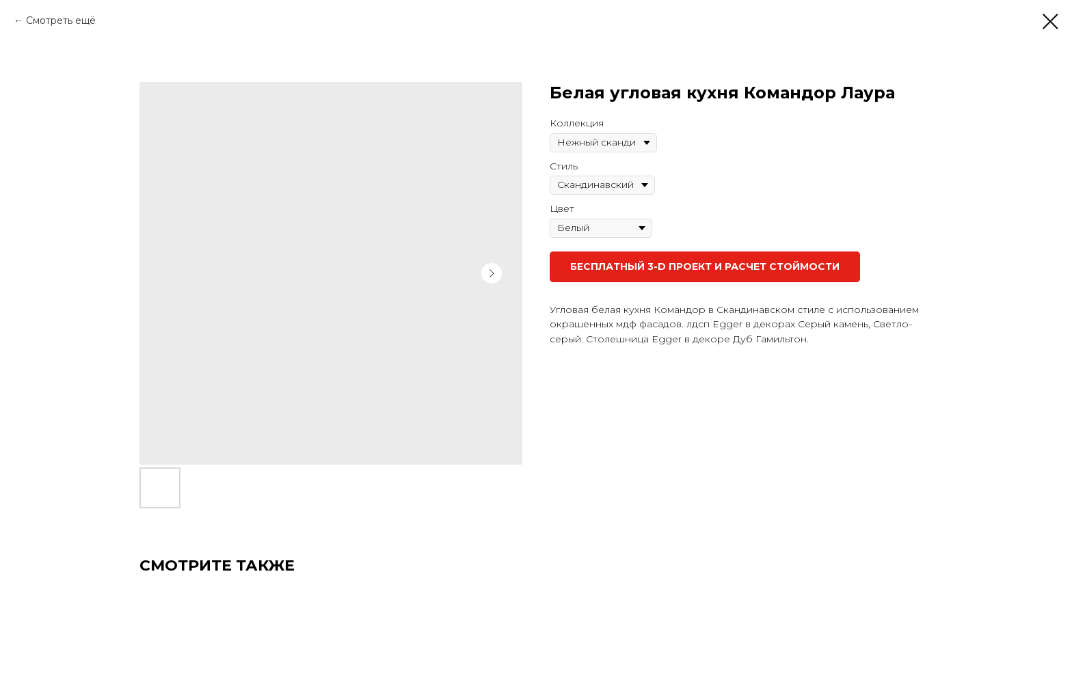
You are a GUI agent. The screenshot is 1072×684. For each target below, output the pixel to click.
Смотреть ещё (61, 20)
